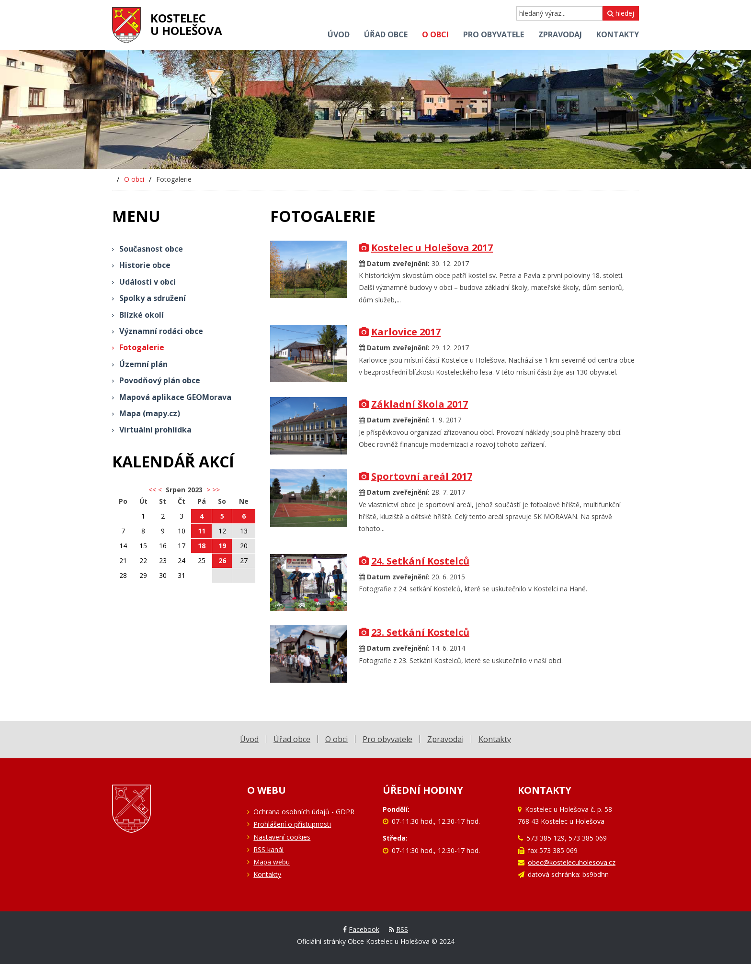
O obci (134, 179)
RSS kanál (268, 849)
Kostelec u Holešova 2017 (426, 247)
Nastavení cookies (281, 837)
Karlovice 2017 (400, 331)
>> (216, 489)
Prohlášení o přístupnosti (292, 824)
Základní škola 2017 (413, 404)
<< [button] (152, 489)
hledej (620, 13)
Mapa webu (271, 861)
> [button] (208, 489)
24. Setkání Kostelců (414, 560)
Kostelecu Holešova (186, 24)
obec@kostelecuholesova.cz (571, 862)
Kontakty (267, 874)
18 (201, 545)
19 (222, 545)
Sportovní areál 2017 (415, 476)
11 (201, 530)
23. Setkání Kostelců (414, 632)
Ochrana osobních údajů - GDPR (303, 811)
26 (222, 560)
